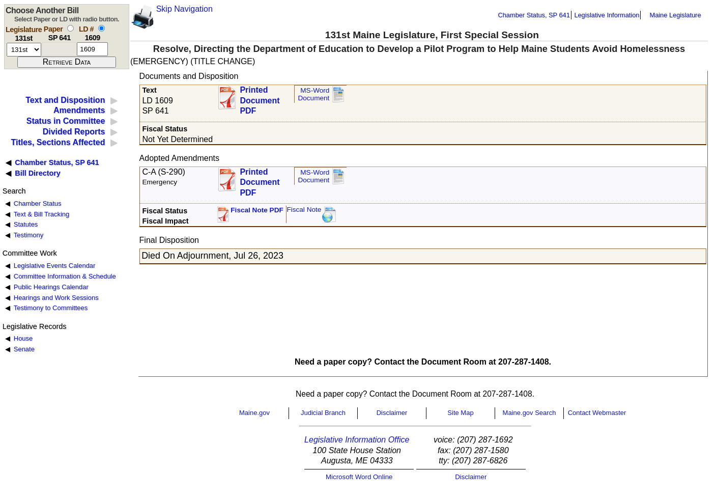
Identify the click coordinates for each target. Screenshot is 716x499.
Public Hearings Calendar (51, 287)
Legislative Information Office (356, 439)
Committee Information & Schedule (65, 276)
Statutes (26, 224)
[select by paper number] (70, 28)
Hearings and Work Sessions (56, 297)
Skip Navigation (184, 9)
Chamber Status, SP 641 (534, 15)
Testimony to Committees (51, 308)
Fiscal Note (304, 209)
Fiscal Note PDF (257, 210)
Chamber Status (38, 203)
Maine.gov (254, 413)
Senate (24, 349)
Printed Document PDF (259, 97)
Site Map (460, 413)
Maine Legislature (675, 15)
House (23, 338)
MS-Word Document (313, 94)
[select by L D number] (101, 28)
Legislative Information (606, 15)
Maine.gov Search (529, 413)
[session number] (24, 50)
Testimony (28, 235)
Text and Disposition (65, 100)
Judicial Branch (323, 413)
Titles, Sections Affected (58, 142)
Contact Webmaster (597, 413)
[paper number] (59, 49)
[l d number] (92, 49)
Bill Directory (38, 173)
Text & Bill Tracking (41, 214)
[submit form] (66, 62)
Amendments (79, 110)
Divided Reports (74, 131)
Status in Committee (65, 121)
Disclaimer (392, 413)
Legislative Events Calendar (55, 265)
